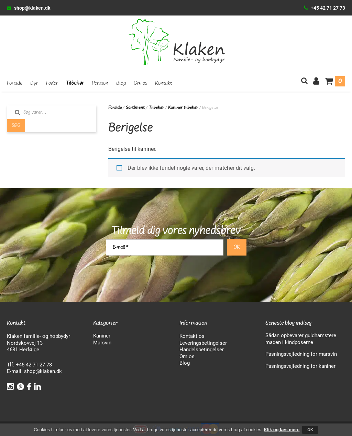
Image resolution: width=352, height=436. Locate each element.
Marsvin (102, 342)
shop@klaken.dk (32, 7)
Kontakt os (192, 335)
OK (310, 430)
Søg (16, 125)
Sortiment (135, 107)
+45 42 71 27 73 (328, 7)
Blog (121, 83)
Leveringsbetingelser (203, 342)
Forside (14, 83)
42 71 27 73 (39, 364)
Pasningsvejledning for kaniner (300, 365)
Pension (100, 83)
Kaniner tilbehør (183, 107)
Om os (140, 83)
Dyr (34, 83)
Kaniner (101, 335)
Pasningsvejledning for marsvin (301, 353)
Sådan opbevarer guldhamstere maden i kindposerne (300, 338)
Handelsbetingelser (201, 349)
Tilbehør (75, 83)
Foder (52, 83)
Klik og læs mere (281, 429)
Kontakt (163, 83)
